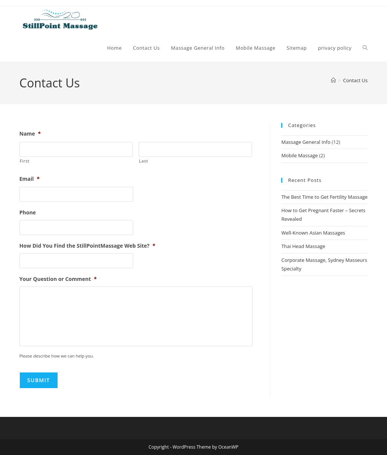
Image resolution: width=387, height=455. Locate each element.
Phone (27, 212)
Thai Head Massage (303, 246)
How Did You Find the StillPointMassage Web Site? (87, 245)
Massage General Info (305, 142)
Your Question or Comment (58, 279)
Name (30, 133)
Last (143, 161)
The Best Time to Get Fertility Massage (324, 197)
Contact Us (355, 80)
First (25, 161)
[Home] (333, 80)
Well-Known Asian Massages (313, 232)
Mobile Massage (299, 155)
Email (29, 179)
